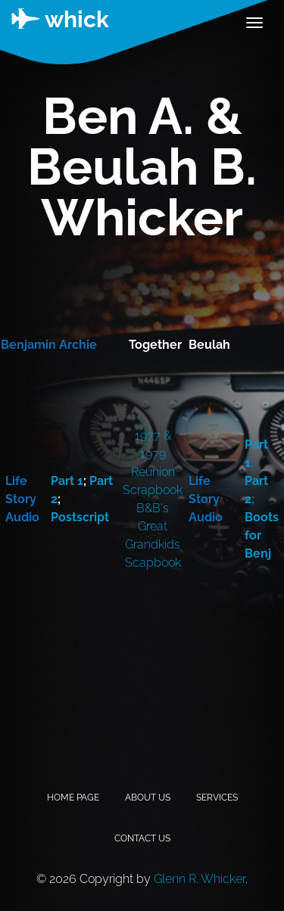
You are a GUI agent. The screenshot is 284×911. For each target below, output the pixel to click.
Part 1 (67, 481)
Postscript (80, 517)
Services (217, 797)
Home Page (73, 797)
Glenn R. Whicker (199, 879)
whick (60, 19)
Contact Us (142, 838)
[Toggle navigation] (254, 23)
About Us (147, 797)
